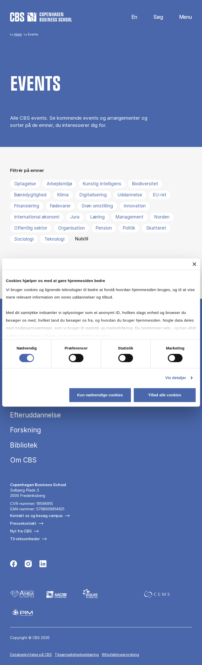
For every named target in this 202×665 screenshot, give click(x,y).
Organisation (71, 228)
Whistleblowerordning (120, 654)
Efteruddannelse (35, 415)
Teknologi (54, 239)
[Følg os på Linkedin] (42, 564)
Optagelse (25, 183)
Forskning (25, 430)
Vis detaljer (175, 377)
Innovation (135, 205)
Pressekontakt (23, 523)
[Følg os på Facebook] (13, 564)
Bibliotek (23, 445)
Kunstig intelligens (102, 183)
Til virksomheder (25, 538)
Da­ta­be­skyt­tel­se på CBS (31, 654)
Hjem (18, 34)
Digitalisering (93, 194)
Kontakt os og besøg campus (36, 515)
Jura (74, 217)
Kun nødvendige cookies (100, 395)
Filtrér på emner (27, 170)
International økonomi (36, 217)
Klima (63, 194)
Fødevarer (60, 205)
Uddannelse (130, 194)
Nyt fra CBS (21, 531)
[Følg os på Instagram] (28, 564)
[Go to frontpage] (41, 17)
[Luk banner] (194, 264)
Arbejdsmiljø (59, 183)
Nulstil (81, 238)
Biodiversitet (145, 183)
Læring (97, 217)
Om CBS (23, 460)
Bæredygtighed (30, 194)
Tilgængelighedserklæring (77, 654)
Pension (104, 228)
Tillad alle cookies (164, 395)
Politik (129, 228)
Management (129, 217)
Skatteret (156, 228)
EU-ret (159, 194)
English (130, 17)
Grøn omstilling (97, 205)
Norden (161, 217)
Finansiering (26, 205)
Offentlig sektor (30, 228)
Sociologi (24, 239)
